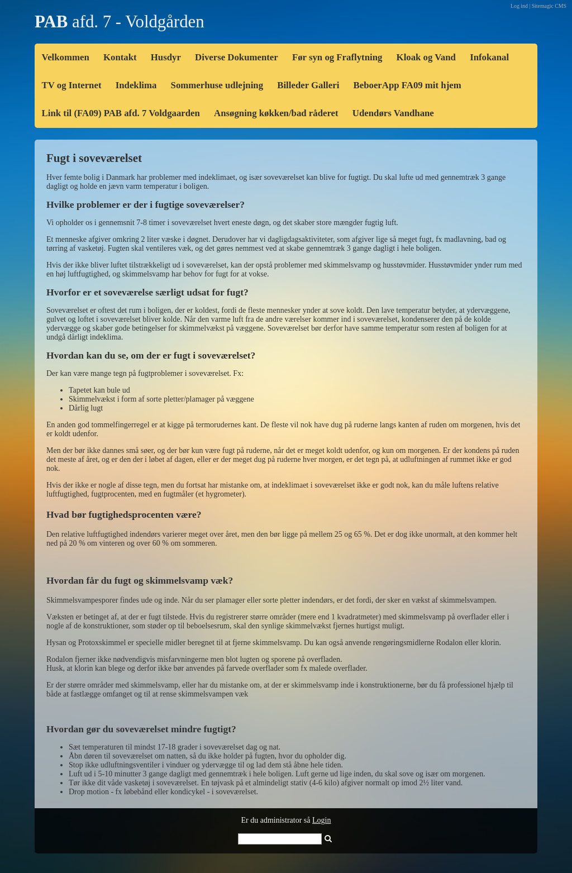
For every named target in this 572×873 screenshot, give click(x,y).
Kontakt (120, 57)
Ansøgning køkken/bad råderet (276, 113)
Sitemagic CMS (549, 6)
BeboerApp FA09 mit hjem (407, 85)
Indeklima (136, 85)
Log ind (519, 6)
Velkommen (65, 57)
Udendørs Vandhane (393, 113)
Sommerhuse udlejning (217, 85)
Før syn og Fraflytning (337, 57)
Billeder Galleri (308, 85)
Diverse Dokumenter (236, 57)
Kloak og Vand (426, 57)
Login (321, 820)
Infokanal (489, 57)
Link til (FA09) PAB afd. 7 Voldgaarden (121, 113)
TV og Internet (72, 85)
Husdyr (166, 57)
